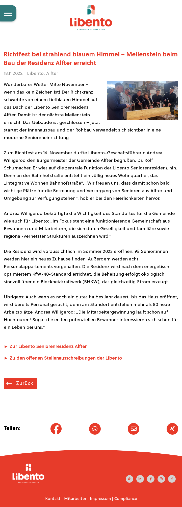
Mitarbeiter (75, 499)
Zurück (24, 383)
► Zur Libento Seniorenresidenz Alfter (45, 346)
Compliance (125, 499)
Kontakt (53, 499)
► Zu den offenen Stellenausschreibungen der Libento (63, 358)
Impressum (100, 499)
